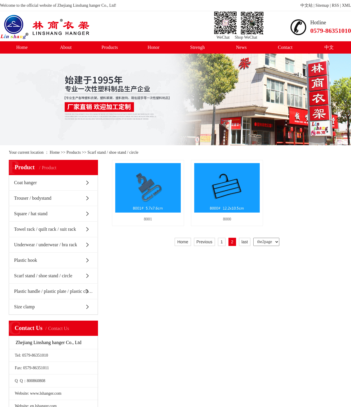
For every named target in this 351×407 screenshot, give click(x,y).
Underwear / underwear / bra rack (45, 244)
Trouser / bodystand (32, 198)
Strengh (197, 47)
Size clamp (24, 306)
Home (21, 47)
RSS (335, 5)
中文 (329, 47)
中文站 (306, 5)
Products (109, 47)
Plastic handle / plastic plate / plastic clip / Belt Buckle (56, 291)
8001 (154, 228)
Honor (154, 47)
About (66, 47)
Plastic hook (25, 260)
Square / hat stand (30, 213)
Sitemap (322, 5)
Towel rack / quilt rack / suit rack (45, 229)
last (245, 251)
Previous (204, 251)
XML (346, 5)
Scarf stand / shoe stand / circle (112, 152)
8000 (245, 228)
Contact (285, 47)
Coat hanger (25, 182)
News (241, 47)
